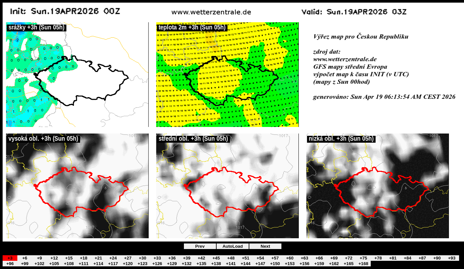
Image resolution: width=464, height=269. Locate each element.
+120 (128, 263)
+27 (128, 258)
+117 (113, 263)
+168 (363, 263)
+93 (451, 258)
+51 (245, 258)
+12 (54, 258)
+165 (348, 263)
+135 (201, 263)
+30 (142, 258)
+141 (231, 263)
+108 (69, 263)
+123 (142, 263)
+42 (201, 258)
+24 (113, 258)
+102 (39, 263)
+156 (304, 263)
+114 (98, 263)
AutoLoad (233, 246)
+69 (334, 258)
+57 (275, 258)
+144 (245, 263)
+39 (186, 258)
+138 (216, 263)
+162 (334, 263)
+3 (10, 258)
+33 (157, 258)
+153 (289, 263)
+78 (378, 258)
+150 (275, 263)
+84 (407, 258)
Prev (200, 246)
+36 (172, 258)
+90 (437, 258)
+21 (98, 258)
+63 (304, 258)
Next (265, 246)
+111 (83, 263)
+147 (260, 263)
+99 (24, 263)
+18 (83, 258)
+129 (172, 263)
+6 (24, 258)
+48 (231, 258)
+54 (260, 258)
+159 (319, 263)
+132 (186, 263)
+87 (422, 258)
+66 (319, 258)
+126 (157, 263)
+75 (363, 258)
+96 (10, 263)
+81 (393, 258)
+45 (216, 258)
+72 (348, 258)
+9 (39, 258)
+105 (54, 263)
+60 (290, 258)
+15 (69, 258)
